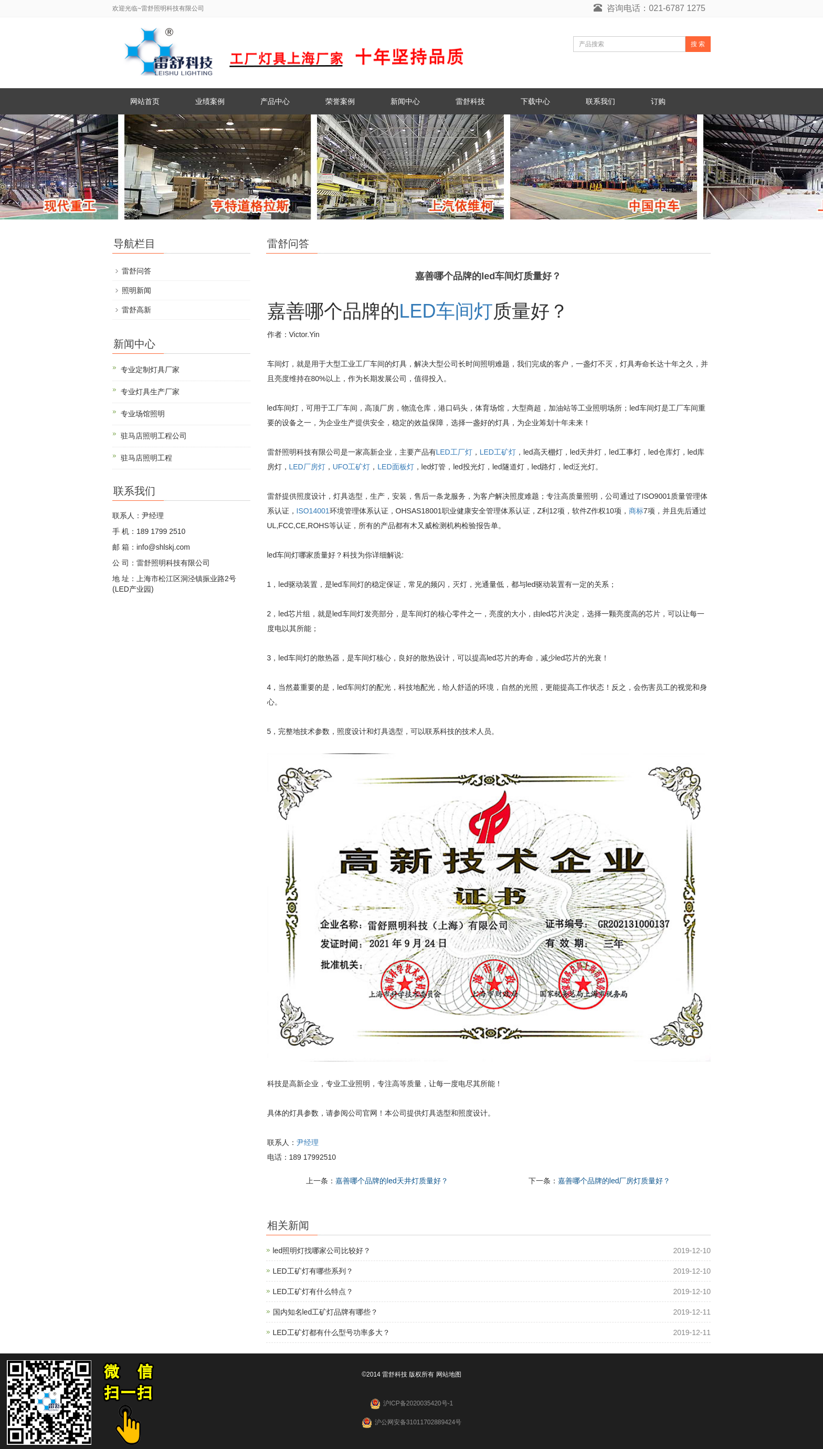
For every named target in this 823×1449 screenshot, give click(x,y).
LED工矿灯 (498, 452)
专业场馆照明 (143, 414)
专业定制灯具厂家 (150, 369)
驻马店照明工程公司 (154, 436)
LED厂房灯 (307, 467)
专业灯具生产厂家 (150, 391)
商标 (636, 511)
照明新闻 (136, 290)
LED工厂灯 (454, 452)
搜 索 (698, 44)
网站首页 (145, 101)
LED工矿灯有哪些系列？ (313, 1271)
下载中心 (535, 101)
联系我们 (600, 101)
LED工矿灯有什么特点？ (313, 1291)
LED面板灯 (395, 467)
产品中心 (275, 101)
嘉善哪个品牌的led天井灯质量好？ (391, 1181)
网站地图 (448, 1374)
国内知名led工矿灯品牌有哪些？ (325, 1312)
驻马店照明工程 (146, 458)
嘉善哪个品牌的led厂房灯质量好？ (614, 1181)
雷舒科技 (470, 101)
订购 (658, 101)
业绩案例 (210, 101)
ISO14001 (313, 511)
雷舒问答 (136, 271)
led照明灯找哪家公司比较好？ (322, 1250)
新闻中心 (405, 101)
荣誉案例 (340, 101)
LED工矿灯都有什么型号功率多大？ (331, 1332)
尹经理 (308, 1142)
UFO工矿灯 (352, 467)
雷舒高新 (136, 310)
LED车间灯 (446, 311)
